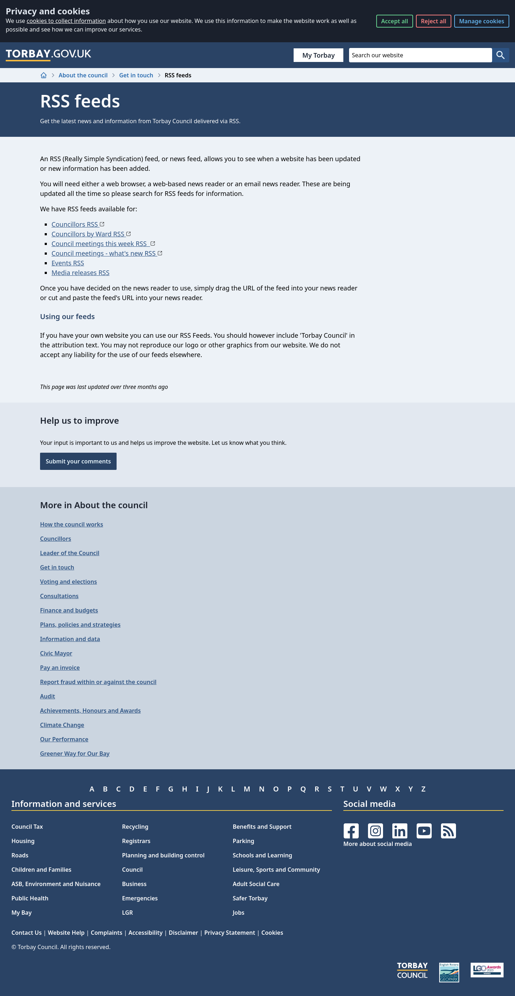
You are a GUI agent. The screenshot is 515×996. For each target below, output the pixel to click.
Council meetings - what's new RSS (107, 253)
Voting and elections (68, 582)
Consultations (59, 596)
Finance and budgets (69, 610)
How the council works (71, 524)
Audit (47, 696)
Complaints (106, 933)
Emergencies (140, 898)
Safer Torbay (250, 898)
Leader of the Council (69, 553)
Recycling (135, 827)
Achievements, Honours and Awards (90, 710)
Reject (433, 21)
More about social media (377, 844)
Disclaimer (183, 933)
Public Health (29, 898)
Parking (243, 841)
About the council (83, 75)
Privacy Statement (229, 933)
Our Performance (64, 739)
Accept (394, 21)
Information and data (70, 639)
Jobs (239, 912)
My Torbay (318, 55)
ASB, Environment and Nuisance (55, 884)
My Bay (21, 912)
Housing (23, 841)
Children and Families (41, 870)
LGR (127, 912)
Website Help (66, 933)
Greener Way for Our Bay (74, 753)
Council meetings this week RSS (103, 243)
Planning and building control (163, 855)
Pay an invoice (60, 668)
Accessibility (145, 933)
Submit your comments (78, 461)
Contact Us (26, 933)
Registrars (136, 841)
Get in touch (136, 75)
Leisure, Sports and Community (276, 870)
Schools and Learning (262, 855)
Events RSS (68, 263)
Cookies (272, 933)
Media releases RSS (80, 272)
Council (132, 870)
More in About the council (94, 505)
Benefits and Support (262, 827)
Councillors (55, 539)
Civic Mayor (56, 653)
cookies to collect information (66, 21)
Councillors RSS (78, 224)
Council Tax (27, 827)
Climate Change (62, 725)
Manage (481, 21)
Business (134, 884)
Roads (19, 855)
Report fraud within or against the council (98, 682)
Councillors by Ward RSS (91, 234)
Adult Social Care (256, 884)
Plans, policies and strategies (80, 625)
